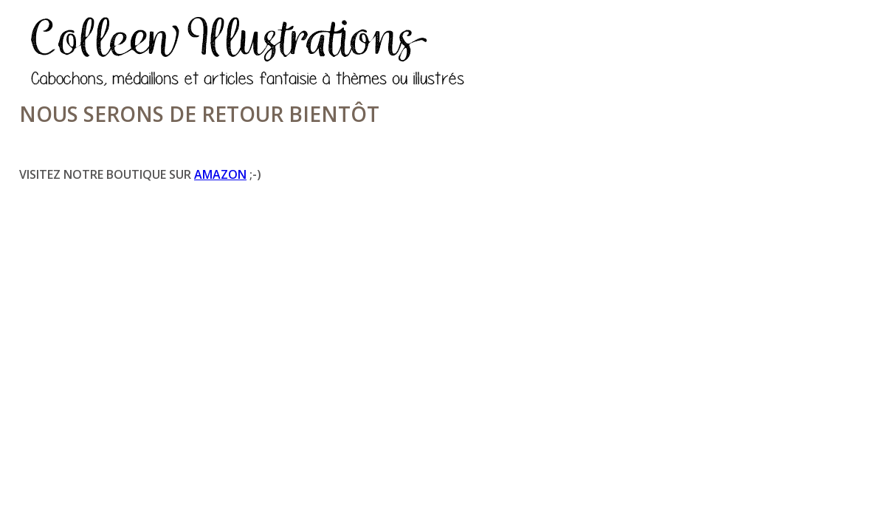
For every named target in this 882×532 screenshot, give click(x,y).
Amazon (220, 174)
